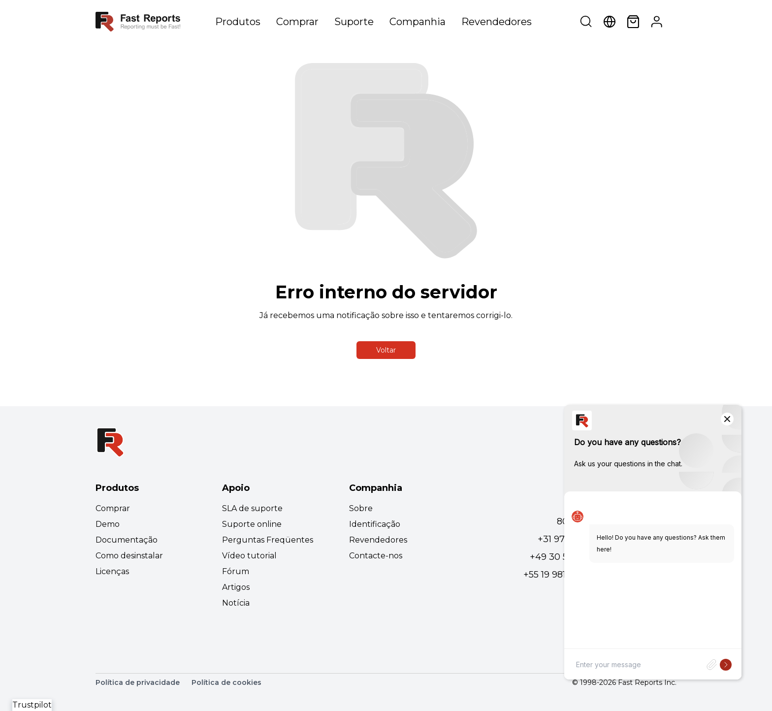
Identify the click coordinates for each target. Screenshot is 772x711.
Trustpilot (32, 705)
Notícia (236, 603)
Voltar (386, 350)
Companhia (417, 22)
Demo (108, 524)
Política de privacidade (138, 682)
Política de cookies (226, 682)
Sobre (361, 508)
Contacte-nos (375, 555)
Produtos (237, 22)
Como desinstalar (129, 555)
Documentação (127, 540)
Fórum (235, 571)
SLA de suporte (252, 508)
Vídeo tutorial (249, 555)
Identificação (374, 524)
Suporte (354, 22)
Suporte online (252, 524)
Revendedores (496, 22)
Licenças (112, 571)
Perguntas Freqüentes (267, 540)
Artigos (236, 587)
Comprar (297, 22)
